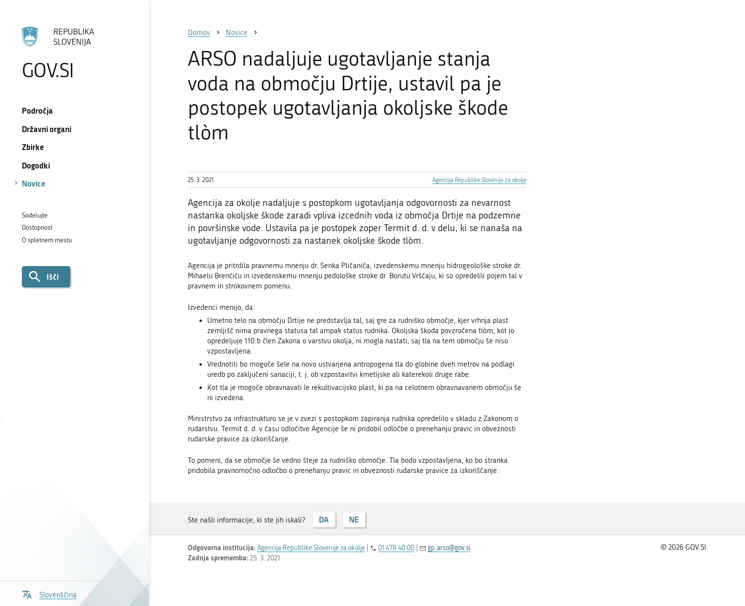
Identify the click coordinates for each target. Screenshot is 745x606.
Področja (37, 110)
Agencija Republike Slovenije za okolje (479, 180)
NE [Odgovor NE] (354, 519)
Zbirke (33, 146)
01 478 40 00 (396, 548)
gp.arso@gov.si (449, 548)
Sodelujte (35, 215)
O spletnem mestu (47, 240)
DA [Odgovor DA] (324, 519)
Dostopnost (37, 227)
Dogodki (36, 165)
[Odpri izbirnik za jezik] (49, 593)
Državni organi (46, 129)
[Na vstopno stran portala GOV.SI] (74, 53)
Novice (34, 183)
